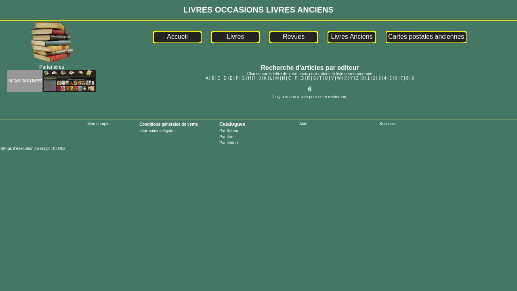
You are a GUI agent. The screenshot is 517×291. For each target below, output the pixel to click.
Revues (294, 36)
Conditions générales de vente (168, 124)
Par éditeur (229, 143)
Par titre (226, 137)
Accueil (177, 36)
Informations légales (157, 131)
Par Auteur (228, 131)
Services (387, 124)
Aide (303, 124)
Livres (235, 36)
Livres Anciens (351, 36)
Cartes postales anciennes (426, 36)
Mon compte (98, 124)
